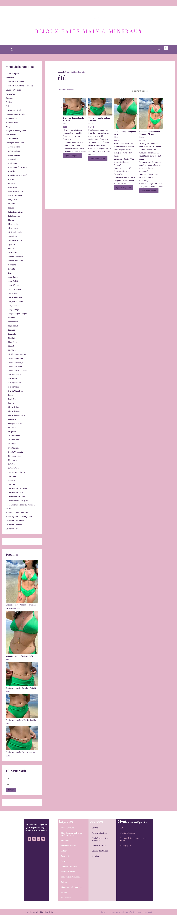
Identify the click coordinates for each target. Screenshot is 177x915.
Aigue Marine (14, 155)
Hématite (12, 265)
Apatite (11, 179)
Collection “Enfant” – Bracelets (21, 86)
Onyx (10, 395)
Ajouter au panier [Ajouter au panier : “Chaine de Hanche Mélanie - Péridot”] (98, 158)
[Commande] (146, 91)
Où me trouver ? (12, 138)
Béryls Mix (12, 199)
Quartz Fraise (14, 435)
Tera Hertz (12, 484)
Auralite (11, 183)
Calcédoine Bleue (15, 212)
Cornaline (12, 236)
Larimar (11, 330)
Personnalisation (99, 833)
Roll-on (9, 106)
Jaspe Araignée (14, 289)
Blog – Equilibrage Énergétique (19, 516)
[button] (166, 48)
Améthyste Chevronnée (18, 167)
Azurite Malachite (15, 195)
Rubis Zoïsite (13, 468)
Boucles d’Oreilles (13, 90)
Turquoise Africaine (16, 496)
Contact (95, 828)
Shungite (12, 476)
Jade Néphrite (14, 285)
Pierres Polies (11, 118)
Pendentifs (10, 94)
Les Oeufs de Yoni (13, 110)
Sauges (9, 126)
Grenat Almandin (15, 256)
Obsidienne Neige (15, 362)
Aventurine (13, 187)
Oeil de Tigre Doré (15, 391)
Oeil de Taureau (14, 383)
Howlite (11, 269)
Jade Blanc (12, 277)
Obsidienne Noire (15, 366)
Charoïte (11, 220)
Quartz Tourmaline (16, 452)
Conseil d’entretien (100, 851)
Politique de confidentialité (17, 512)
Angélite (11, 171)
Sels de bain (11, 134)
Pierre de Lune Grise (16, 415)
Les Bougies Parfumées (15, 114)
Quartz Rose (13, 444)
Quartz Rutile (13, 448)
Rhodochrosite (14, 456)
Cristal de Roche (15, 240)
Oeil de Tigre (13, 387)
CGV (121, 828)
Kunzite (11, 317)
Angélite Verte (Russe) (17, 175)
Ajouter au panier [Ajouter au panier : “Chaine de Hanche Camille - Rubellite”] (72, 155)
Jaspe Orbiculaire (15, 301)
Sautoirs (9, 98)
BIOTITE (11, 204)
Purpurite (12, 431)
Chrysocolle (13, 224)
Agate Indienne (14, 147)
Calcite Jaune (14, 216)
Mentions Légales (127, 833)
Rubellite (12, 464)
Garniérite (12, 252)
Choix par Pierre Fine (15, 142)
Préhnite (11, 427)
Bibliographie (125, 845)
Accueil (60, 72)
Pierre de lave (14, 407)
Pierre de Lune (14, 411)
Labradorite (13, 321)
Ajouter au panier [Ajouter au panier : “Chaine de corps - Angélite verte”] (123, 187)
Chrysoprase (13, 228)
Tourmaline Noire (15, 492)
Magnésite (12, 342)
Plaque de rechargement (16, 130)
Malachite (12, 346)
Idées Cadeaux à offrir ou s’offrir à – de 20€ (71, 834)
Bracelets (10, 77)
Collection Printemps (15, 520)
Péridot (11, 403)
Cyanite (11, 244)
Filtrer (11, 790)
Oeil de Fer (12, 378)
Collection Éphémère (14, 524)
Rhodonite (12, 460)
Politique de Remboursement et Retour (133, 839)
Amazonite (12, 159)
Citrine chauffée (15, 232)
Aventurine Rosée (15, 191)
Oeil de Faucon (14, 374)
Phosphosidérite (15, 423)
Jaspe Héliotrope (15, 297)
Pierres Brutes (12, 122)
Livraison (96, 856)
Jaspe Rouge (13, 309)
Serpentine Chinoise (16, 472)
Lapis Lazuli (13, 326)
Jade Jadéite (13, 281)
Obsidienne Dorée (15, 358)
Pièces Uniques (12, 73)
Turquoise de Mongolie (18, 500)
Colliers (9, 102)
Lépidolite (12, 338)
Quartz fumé (13, 439)
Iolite (10, 273)
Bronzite (11, 208)
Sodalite (11, 480)
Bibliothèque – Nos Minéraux (100, 839)
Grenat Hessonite (15, 260)
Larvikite (12, 334)
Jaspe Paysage (14, 305)
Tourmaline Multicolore (18, 488)
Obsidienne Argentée (17, 354)
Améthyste (12, 163)
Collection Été (12, 529)
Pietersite (12, 419)
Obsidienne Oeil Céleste (18, 370)
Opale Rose (12, 399)
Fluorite (11, 248)
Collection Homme (16, 81)
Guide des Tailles (99, 845)
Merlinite (12, 350)
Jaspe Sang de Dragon (17, 313)
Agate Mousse (14, 151)
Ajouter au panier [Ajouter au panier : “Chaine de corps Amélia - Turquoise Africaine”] (149, 190)
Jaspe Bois (12, 293)
